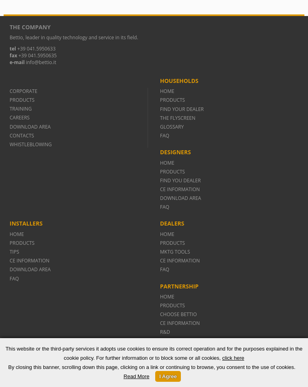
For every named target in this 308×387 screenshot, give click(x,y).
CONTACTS (22, 135)
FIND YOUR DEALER (182, 109)
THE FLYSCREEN (177, 118)
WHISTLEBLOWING (31, 144)
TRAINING (21, 108)
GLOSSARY (172, 126)
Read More (136, 376)
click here (233, 358)
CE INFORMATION (180, 189)
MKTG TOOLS (175, 251)
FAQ (164, 135)
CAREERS (20, 117)
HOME (167, 91)
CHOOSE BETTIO (178, 314)
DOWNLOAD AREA (30, 126)
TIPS (14, 251)
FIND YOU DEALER (180, 180)
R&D (165, 332)
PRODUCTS (22, 100)
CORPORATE (23, 91)
